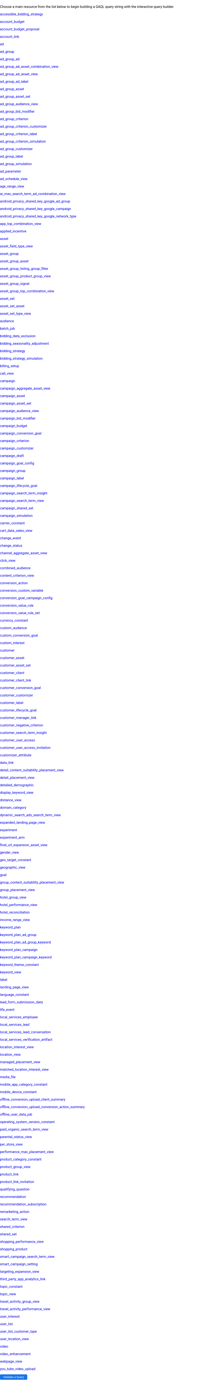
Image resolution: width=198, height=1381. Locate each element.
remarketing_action (14, 1212)
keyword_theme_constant (19, 965)
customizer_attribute (15, 755)
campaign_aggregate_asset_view (25, 388)
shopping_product (13, 1249)
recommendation (13, 1197)
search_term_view (13, 1219)
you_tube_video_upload (17, 1369)
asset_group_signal (14, 284)
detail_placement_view (17, 778)
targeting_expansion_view (19, 1272)
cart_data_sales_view (16, 531)
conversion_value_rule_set (20, 613)
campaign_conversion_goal (21, 433)
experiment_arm (12, 837)
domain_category (13, 808)
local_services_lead (15, 1025)
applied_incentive (13, 231)
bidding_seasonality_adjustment (24, 344)
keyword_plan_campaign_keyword (26, 957)
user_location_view (14, 1339)
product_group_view (15, 1167)
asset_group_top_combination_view (27, 291)
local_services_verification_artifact (26, 1040)
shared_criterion (12, 1227)
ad (2, 44)
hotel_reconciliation (15, 912)
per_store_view (11, 1144)
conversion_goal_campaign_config (26, 598)
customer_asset (12, 658)
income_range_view (15, 920)
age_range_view (12, 186)
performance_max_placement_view (27, 1152)
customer (7, 650)
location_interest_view (17, 1047)
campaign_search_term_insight (23, 493)
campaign (7, 381)
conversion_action (14, 583)
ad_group (7, 52)
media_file (8, 1077)
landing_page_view (14, 987)
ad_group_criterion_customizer (23, 126)
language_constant (14, 995)
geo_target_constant (15, 860)
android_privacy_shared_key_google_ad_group (35, 201)
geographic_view (12, 867)
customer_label (11, 703)
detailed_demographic (17, 785)
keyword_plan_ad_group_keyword (25, 942)
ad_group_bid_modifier (17, 111)
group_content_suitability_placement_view (32, 882)
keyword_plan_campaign (18, 950)
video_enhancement (15, 1354)
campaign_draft (12, 456)
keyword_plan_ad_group (18, 935)
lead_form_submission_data (21, 1002)
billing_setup (9, 366)
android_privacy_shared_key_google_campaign (35, 209)
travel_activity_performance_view (25, 1309)
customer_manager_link (18, 718)
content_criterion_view (17, 576)
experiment (8, 830)
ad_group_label (11, 156)
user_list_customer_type (18, 1331)
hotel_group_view (13, 897)
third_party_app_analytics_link (22, 1279)
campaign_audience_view (19, 411)
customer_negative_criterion (21, 725)
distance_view (10, 800)
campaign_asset (12, 396)
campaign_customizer (17, 448)
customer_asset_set (15, 665)
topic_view (8, 1294)
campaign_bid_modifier (18, 418)
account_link (9, 37)
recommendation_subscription (23, 1204)
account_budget (12, 22)
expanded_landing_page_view (22, 823)
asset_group (9, 254)
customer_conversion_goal (20, 688)
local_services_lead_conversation (25, 1032)
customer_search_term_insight (23, 733)
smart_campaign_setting (19, 1264)
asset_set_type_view (15, 314)
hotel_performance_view (18, 905)
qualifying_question (15, 1189)
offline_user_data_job (16, 1114)
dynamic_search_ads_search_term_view (30, 815)
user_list (6, 1324)
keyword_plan (10, 927)
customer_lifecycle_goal (18, 710)
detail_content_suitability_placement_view (32, 770)
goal (3, 875)
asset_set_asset (12, 306)
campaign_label (12, 478)
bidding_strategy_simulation (21, 358)
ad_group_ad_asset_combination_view (29, 67)
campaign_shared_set (16, 508)
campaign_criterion (14, 441)
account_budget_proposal (19, 29)
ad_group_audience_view (19, 104)
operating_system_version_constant (27, 1122)
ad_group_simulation (16, 164)
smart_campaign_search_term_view (27, 1257)
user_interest (10, 1316)
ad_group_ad (9, 59)
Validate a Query (13, 1377)
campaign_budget (13, 426)
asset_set (7, 299)
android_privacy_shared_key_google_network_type (38, 216)
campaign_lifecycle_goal (18, 486)
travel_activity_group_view (20, 1302)
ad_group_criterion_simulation (23, 141)
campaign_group (12, 471)
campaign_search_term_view (22, 501)
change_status (11, 546)
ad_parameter (10, 171)
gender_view (9, 852)
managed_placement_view (20, 1062)
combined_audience (15, 568)
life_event (7, 1010)
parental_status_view (16, 1137)
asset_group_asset (14, 261)
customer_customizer (16, 695)
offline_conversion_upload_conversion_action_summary (42, 1107)
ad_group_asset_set (15, 97)
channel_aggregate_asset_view (23, 553)
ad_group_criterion (14, 119)
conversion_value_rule (17, 605)
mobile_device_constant (18, 1092)
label (3, 980)
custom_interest (12, 643)
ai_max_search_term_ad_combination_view (33, 194)
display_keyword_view (16, 793)
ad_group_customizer (16, 149)
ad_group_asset (12, 89)
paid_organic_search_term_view (24, 1129)
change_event (10, 538)
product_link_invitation (17, 1182)
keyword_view (10, 972)
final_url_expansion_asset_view (23, 845)
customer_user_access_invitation (25, 748)
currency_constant (14, 620)
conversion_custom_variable (21, 590)
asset (4, 239)
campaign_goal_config (17, 463)
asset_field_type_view (16, 246)
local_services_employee (19, 1017)
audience (7, 321)
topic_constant (11, 1287)
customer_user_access (17, 740)
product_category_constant (21, 1159)
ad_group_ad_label (14, 82)
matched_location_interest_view (24, 1070)
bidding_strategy (12, 351)
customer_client (12, 673)
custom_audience (13, 628)
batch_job (7, 329)
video (4, 1346)
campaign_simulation (16, 516)
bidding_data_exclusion (18, 336)
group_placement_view (17, 890)
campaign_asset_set (15, 403)
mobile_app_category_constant (23, 1084)
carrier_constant (12, 523)
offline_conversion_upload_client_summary (32, 1099)
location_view (10, 1055)
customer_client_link (15, 680)
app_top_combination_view (20, 224)
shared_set (8, 1234)
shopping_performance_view (22, 1242)
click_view (7, 561)
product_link (9, 1174)
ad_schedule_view (13, 179)
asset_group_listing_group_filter (24, 269)
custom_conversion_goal (19, 635)
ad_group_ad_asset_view (19, 74)
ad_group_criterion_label (18, 134)
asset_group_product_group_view (25, 276)
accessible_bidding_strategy (21, 14)
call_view (7, 373)
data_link (7, 763)
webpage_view (11, 1361)
